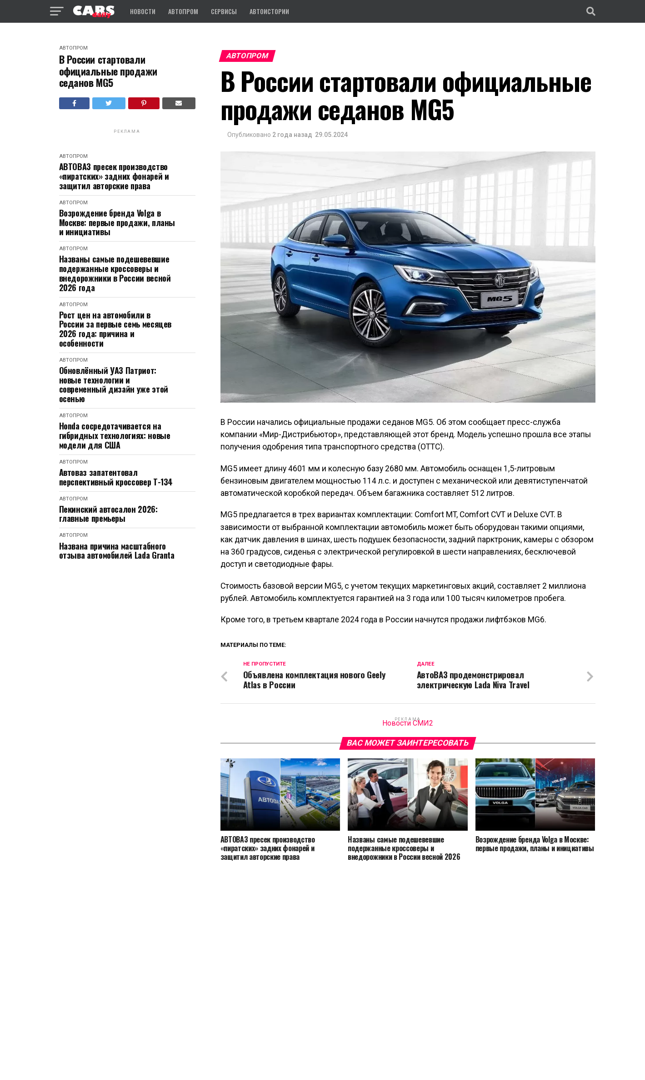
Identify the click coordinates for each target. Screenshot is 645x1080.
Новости (142, 11)
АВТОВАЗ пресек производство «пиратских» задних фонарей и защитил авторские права (114, 176)
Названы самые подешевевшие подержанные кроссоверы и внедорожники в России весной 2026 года (115, 273)
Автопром (183, 11)
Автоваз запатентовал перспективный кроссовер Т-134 (116, 477)
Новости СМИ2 (407, 723)
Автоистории (269, 11)
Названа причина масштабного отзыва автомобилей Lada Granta (117, 550)
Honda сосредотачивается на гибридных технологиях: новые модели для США (114, 435)
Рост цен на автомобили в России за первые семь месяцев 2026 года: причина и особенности (115, 329)
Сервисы (224, 11)
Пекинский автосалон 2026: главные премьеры (108, 514)
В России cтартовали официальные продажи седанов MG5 (108, 71)
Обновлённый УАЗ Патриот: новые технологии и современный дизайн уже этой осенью (113, 385)
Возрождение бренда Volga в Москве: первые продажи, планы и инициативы (117, 222)
